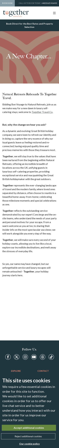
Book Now (7, 3)
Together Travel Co (42, 111)
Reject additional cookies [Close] (28, 436)
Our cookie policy (29, 443)
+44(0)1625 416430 (49, 3)
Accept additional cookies (29, 427)
